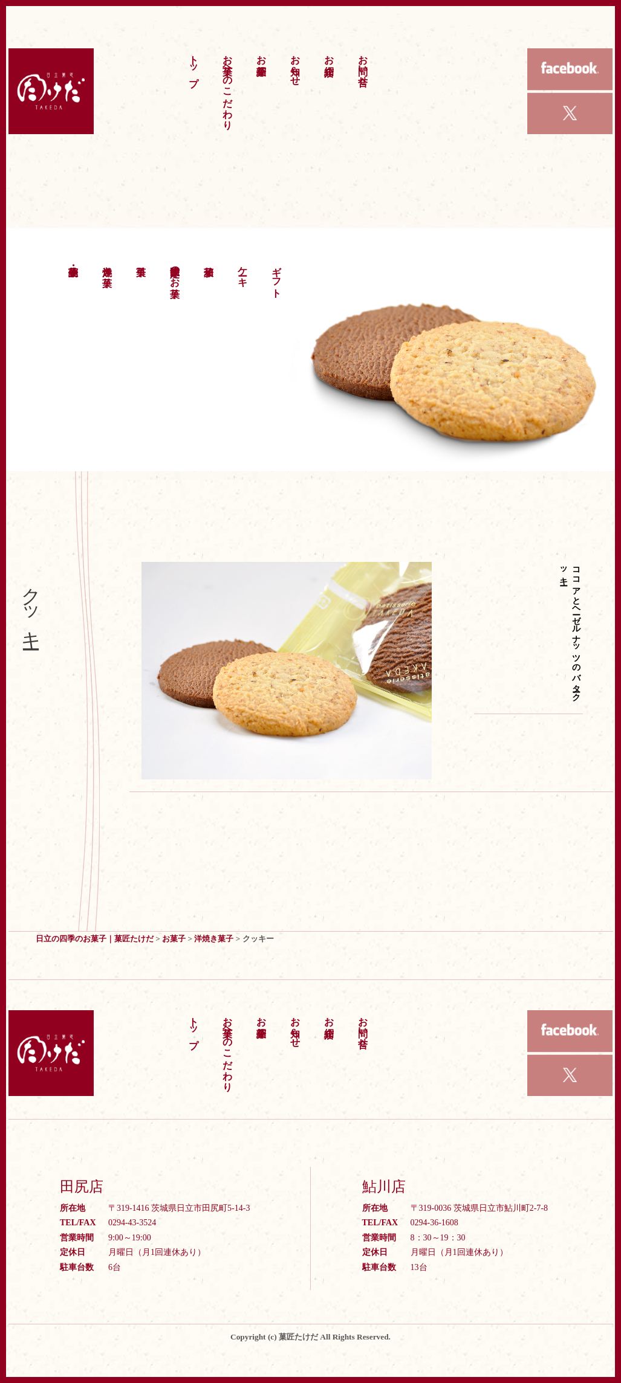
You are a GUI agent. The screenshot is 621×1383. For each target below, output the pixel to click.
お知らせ (295, 64)
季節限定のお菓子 (175, 271)
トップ (194, 65)
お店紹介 (329, 53)
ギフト (276, 276)
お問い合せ (363, 64)
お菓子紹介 (261, 53)
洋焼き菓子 (107, 265)
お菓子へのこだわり (228, 86)
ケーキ (243, 271)
